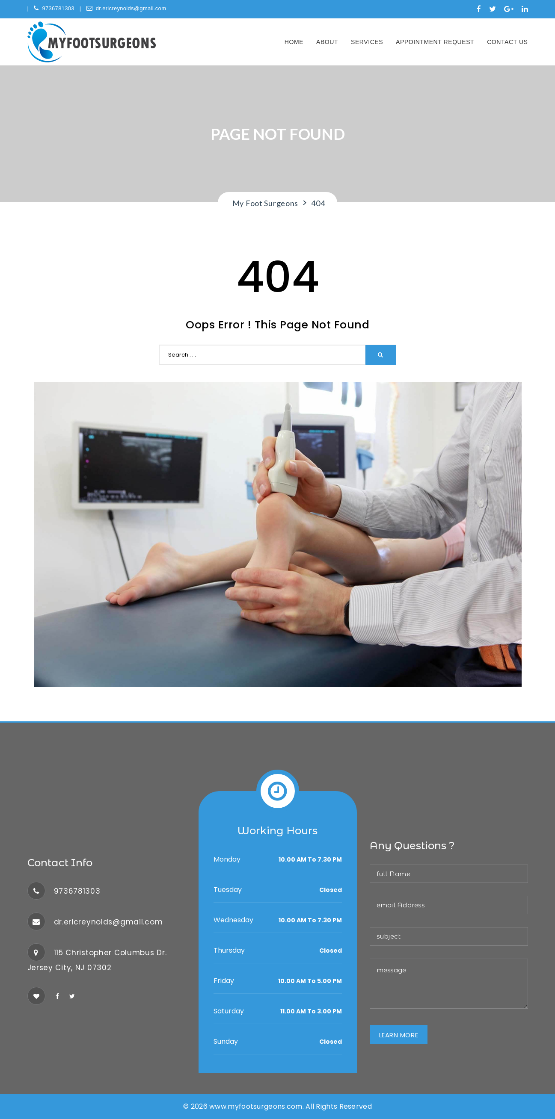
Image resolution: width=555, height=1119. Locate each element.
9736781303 (54, 8)
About (327, 41)
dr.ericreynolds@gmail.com (126, 8)
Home (294, 41)
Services (367, 41)
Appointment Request (435, 41)
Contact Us (507, 41)
